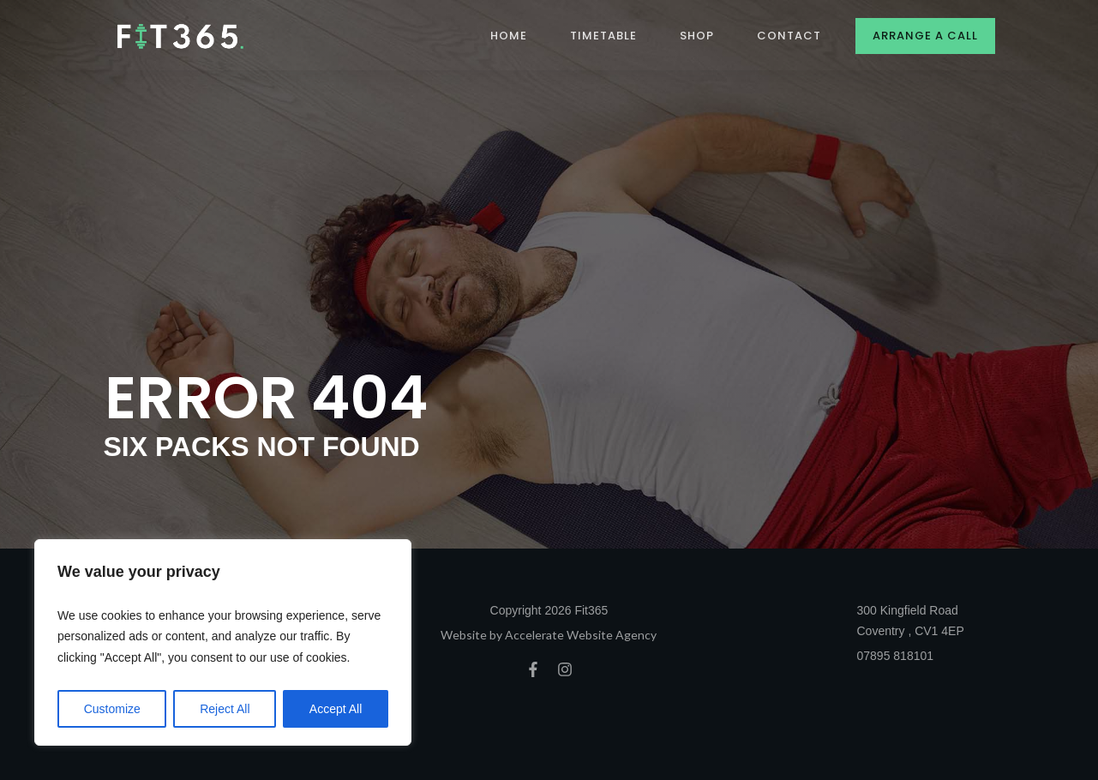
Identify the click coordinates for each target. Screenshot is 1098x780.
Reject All (224, 709)
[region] (222, 643)
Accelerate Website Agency (581, 634)
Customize (112, 709)
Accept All (335, 709)
